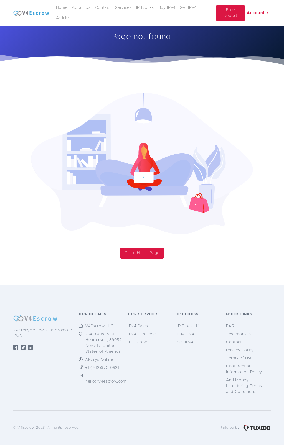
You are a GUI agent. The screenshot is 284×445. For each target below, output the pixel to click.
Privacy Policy (239, 350)
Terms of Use (239, 358)
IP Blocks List (190, 326)
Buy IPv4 (167, 8)
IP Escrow (137, 342)
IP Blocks (145, 8)
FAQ (230, 326)
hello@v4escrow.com (105, 381)
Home (62, 8)
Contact (103, 8)
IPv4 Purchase (142, 334)
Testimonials (238, 334)
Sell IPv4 (188, 8)
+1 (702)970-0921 (102, 368)
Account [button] (257, 13)
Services (123, 8)
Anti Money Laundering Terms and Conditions (244, 386)
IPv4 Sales (138, 326)
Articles (63, 18)
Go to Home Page (142, 253)
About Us (81, 8)
